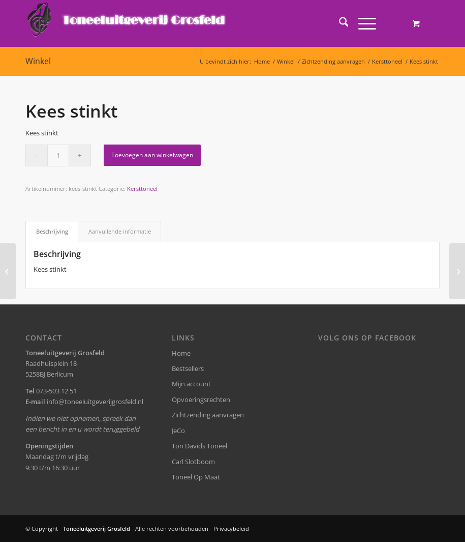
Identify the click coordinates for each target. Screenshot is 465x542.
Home (181, 353)
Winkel (38, 61)
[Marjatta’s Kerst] (457, 271)
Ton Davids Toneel (199, 445)
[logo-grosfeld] (127, 23)
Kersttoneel (142, 188)
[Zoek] (339, 23)
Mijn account (191, 383)
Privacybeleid (231, 528)
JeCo (178, 430)
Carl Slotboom (193, 461)
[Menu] (362, 23)
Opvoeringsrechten (201, 399)
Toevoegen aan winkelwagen (152, 155)
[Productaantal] (58, 155)
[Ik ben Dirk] (8, 271)
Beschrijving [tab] (52, 231)
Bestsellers (188, 368)
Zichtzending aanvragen (208, 414)
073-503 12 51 (56, 390)
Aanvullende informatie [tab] (119, 231)
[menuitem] (339, 23)
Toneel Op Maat (196, 476)
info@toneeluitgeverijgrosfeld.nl (95, 401)
